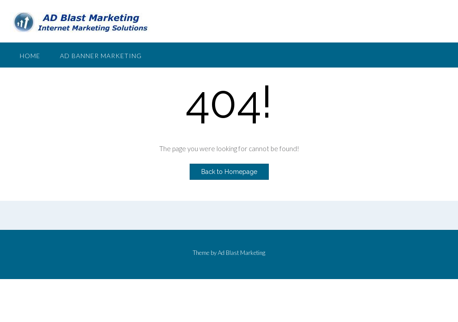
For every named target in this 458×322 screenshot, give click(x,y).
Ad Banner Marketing (101, 55)
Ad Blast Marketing (241, 252)
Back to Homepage (229, 171)
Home (30, 55)
